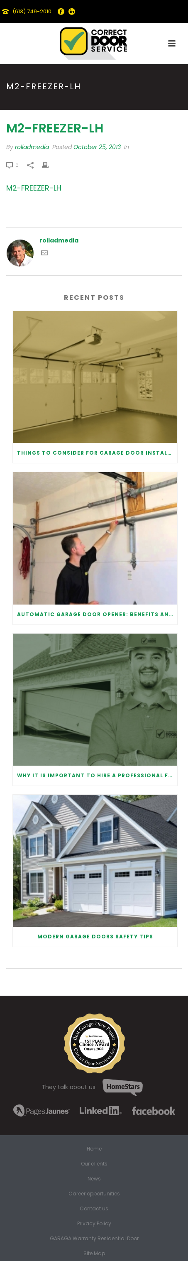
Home (94, 1149)
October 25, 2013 (97, 147)
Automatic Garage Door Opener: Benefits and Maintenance (97, 614)
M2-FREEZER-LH (33, 188)
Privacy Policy (94, 1223)
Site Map (94, 1253)
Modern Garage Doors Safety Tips (95, 936)
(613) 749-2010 (31, 11)
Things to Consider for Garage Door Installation (97, 452)
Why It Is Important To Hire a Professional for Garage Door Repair (97, 775)
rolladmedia (32, 147)
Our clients (94, 1164)
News (94, 1178)
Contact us (94, 1208)
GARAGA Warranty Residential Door (94, 1238)
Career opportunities (94, 1193)
